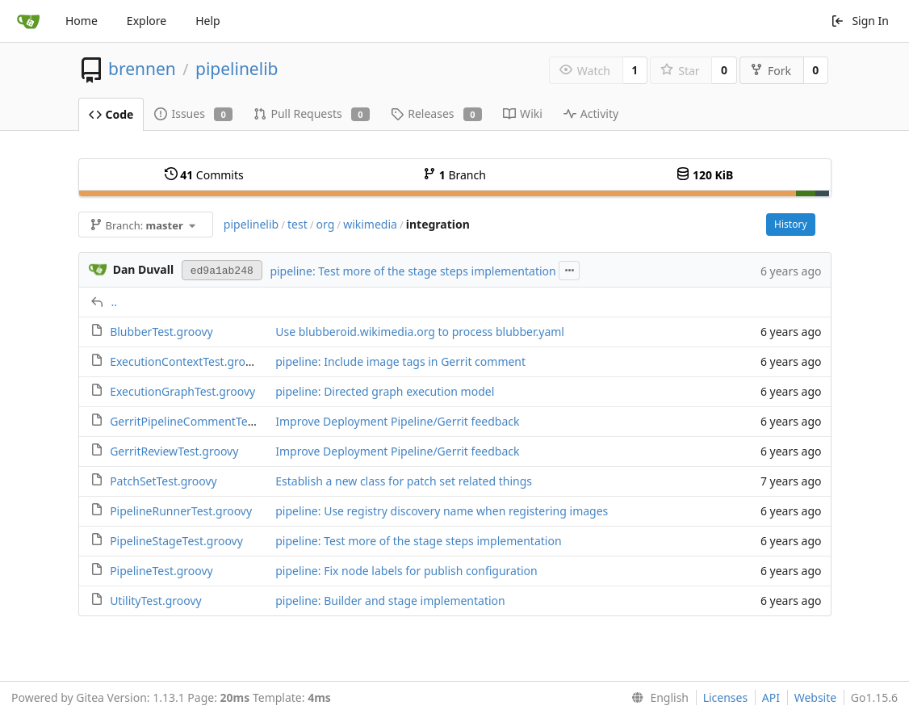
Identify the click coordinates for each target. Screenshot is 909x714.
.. (114, 301)
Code (111, 114)
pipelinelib (237, 68)
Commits (204, 175)
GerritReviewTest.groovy (174, 451)
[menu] (657, 698)
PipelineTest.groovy (161, 570)
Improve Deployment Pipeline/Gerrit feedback (397, 421)
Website (815, 697)
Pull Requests (311, 113)
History (790, 224)
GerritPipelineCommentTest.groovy (203, 421)
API (771, 697)
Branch (454, 175)
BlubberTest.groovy (161, 331)
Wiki (522, 113)
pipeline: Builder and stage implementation (390, 600)
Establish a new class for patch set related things (403, 481)
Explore (146, 20)
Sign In (860, 20)
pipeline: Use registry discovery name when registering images (441, 511)
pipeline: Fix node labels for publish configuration (406, 570)
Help (207, 20)
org (325, 224)
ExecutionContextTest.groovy (186, 361)
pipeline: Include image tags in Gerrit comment (400, 361)
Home (81, 20)
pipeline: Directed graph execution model (384, 391)
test (297, 224)
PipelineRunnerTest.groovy (181, 511)
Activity (590, 113)
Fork (770, 70)
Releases (436, 113)
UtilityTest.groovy (156, 600)
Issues (193, 113)
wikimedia (370, 224)
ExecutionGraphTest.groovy (182, 391)
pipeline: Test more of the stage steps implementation (412, 271)
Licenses (725, 697)
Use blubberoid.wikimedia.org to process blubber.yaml (419, 331)
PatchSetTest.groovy (163, 481)
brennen (142, 68)
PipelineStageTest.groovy (176, 540)
